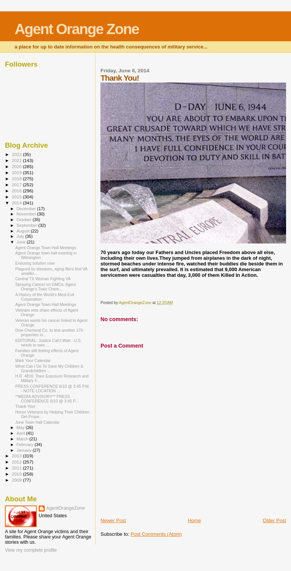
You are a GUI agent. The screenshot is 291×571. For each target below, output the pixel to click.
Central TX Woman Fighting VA (42, 278)
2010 (17, 473)
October (25, 219)
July (21, 236)
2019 (17, 172)
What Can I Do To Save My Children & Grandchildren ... (49, 368)
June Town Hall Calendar (37, 422)
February (26, 444)
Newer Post (113, 520)
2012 (17, 461)
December (27, 208)
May (21, 427)
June (22, 242)
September (28, 225)
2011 (17, 467)
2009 (17, 479)
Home (194, 520)
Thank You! (25, 406)
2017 (17, 184)
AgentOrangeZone (65, 508)
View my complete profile (31, 550)
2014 (17, 202)
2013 (17, 455)
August (24, 231)
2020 (17, 166)
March (23, 439)
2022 (17, 154)
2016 (17, 190)
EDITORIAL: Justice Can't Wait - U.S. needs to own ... (48, 342)
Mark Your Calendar (33, 360)
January (25, 450)
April (21, 433)
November (27, 214)
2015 (17, 196)
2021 (17, 160)
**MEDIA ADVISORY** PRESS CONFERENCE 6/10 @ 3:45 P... (46, 398)
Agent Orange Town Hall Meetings (45, 247)
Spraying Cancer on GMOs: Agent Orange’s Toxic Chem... (45, 286)
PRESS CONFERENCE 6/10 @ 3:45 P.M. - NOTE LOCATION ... (52, 388)
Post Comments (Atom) (156, 534)
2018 (17, 178)
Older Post (274, 520)
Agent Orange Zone (76, 29)
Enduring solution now (35, 263)
